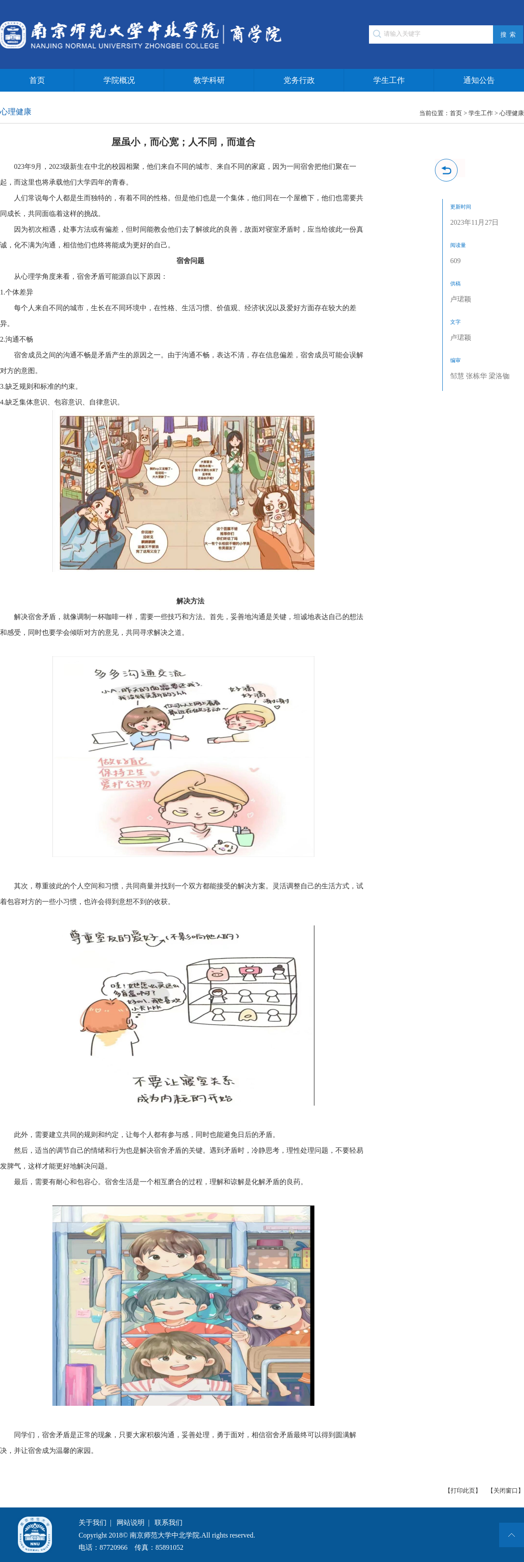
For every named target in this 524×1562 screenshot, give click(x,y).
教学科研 (209, 80)
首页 (37, 80)
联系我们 (169, 1522)
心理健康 (512, 113)
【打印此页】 (463, 1490)
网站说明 (131, 1522)
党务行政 (299, 80)
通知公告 (479, 80)
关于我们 (93, 1522)
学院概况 (119, 80)
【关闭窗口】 (505, 1490)
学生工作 (389, 80)
